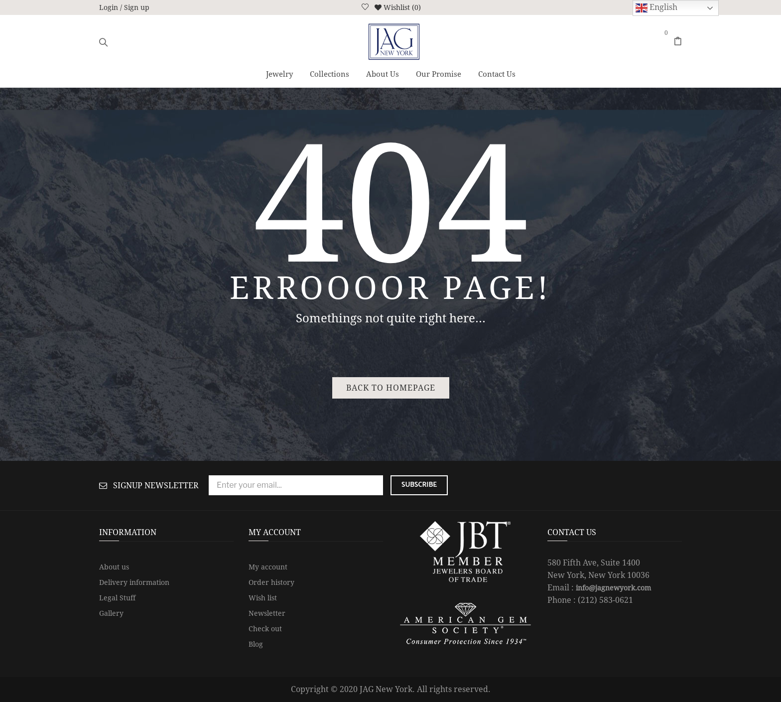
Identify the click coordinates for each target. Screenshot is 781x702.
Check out (265, 629)
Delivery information (134, 582)
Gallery (111, 613)
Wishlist (397, 7)
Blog (256, 644)
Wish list (263, 598)
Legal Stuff (117, 598)
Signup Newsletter (156, 486)
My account (268, 567)
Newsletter (267, 613)
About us (114, 567)
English (656, 8)
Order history (271, 582)
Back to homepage (390, 388)
